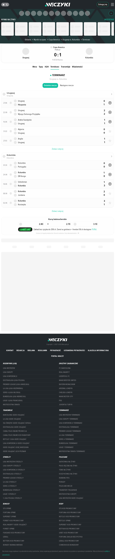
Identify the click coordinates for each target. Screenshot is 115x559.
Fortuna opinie (9, 512)
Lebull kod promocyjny (69, 541)
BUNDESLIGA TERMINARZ (68, 443)
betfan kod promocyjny (69, 529)
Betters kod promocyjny (13, 541)
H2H (47, 66)
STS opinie (7, 508)
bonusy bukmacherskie (13, 545)
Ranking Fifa (64, 478)
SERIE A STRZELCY (10, 486)
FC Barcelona (65, 368)
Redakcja (20, 350)
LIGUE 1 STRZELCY (9, 494)
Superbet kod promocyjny (70, 524)
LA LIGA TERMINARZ (66, 435)
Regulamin (42, 350)
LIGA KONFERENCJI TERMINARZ (70, 423)
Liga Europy (8, 372)
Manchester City (66, 396)
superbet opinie (9, 516)
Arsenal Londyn (65, 388)
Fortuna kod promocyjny (70, 512)
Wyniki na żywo (8, 19)
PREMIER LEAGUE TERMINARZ (70, 431)
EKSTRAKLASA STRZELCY (12, 474)
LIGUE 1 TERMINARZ (66, 447)
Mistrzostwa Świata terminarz (72, 451)
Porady (62, 482)
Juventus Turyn (65, 404)
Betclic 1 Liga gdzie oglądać (14, 439)
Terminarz (54, 66)
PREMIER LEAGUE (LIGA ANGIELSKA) (16, 384)
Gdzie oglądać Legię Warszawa (16, 447)
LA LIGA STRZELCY (9, 482)
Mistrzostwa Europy (68, 494)
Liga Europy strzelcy (12, 466)
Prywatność (55, 350)
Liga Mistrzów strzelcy (13, 462)
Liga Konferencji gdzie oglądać (16, 443)
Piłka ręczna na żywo (68, 466)
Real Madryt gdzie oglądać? (15, 524)
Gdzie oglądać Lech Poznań (14, 451)
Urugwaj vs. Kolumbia (70, 39)
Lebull (5, 537)
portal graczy (57, 356)
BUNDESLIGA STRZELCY (11, 490)
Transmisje (65, 66)
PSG (60, 400)
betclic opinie (65, 520)
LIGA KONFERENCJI (10, 376)
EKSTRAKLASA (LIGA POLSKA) (14, 380)
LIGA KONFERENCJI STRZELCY (14, 470)
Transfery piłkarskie (68, 490)
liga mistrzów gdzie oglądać (71, 498)
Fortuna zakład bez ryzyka (71, 537)
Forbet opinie (8, 529)
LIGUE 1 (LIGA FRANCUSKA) (12, 400)
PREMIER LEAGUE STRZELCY (13, 478)
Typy (41, 66)
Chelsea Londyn (65, 392)
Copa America (53, 39)
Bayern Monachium (67, 384)
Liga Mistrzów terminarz (69, 415)
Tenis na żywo (65, 470)
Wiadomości (77, 66)
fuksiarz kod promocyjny (14, 533)
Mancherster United (67, 380)
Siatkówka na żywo (67, 462)
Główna (28, 39)
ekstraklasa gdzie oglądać (14, 427)
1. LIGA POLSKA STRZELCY (12, 498)
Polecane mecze (65, 486)
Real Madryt (64, 372)
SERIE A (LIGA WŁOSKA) (11, 392)
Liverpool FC (64, 376)
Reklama (31, 350)
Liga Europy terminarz (68, 419)
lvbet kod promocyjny (68, 533)
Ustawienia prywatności (74, 350)
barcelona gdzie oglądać (14, 415)
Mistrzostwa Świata (11, 404)
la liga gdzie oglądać (12, 419)
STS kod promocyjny (67, 508)
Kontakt (9, 350)
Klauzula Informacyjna (98, 350)
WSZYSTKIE (109, 19)
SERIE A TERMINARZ (66, 439)
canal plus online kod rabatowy (17, 435)
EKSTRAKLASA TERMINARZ (69, 427)
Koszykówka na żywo (68, 474)
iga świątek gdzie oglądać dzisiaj (17, 423)
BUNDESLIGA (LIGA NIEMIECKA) (14, 396)
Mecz (34, 66)
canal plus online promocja (15, 431)
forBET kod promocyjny (13, 520)
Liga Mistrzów (9, 368)
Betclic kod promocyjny (69, 516)
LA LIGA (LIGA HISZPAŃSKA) (13, 388)
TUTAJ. (94, 229)
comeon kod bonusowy (69, 545)
